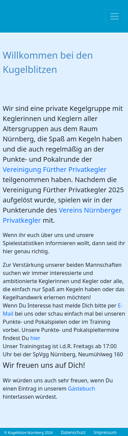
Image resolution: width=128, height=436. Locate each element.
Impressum (105, 432)
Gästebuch (81, 388)
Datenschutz (73, 432)
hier (35, 338)
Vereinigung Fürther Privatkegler (55, 169)
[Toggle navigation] (114, 16)
